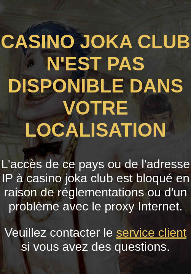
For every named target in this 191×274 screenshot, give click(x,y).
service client (151, 232)
